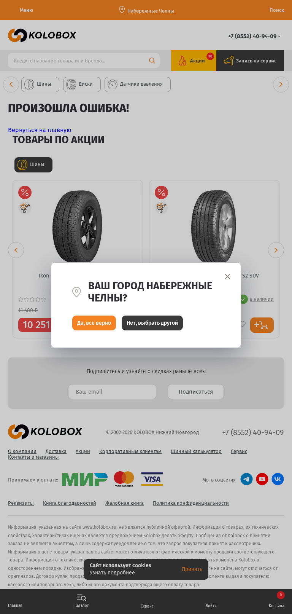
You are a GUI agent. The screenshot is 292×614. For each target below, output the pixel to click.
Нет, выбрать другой (152, 325)
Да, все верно (94, 325)
